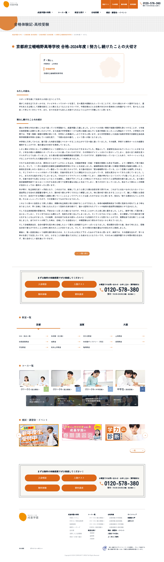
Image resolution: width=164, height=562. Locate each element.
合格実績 (95, 12)
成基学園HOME (17, 35)
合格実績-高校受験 (30, 35)
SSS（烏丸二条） (25, 336)
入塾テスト (105, 4)
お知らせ (131, 521)
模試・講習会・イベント (116, 12)
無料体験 (124, 4)
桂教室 (53, 341)
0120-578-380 (151, 3)
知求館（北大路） (57, 336)
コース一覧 (62, 12)
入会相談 (115, 4)
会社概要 (21, 548)
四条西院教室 (24, 341)
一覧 (134, 450)
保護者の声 (131, 518)
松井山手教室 (56, 347)
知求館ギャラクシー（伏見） (93, 341)
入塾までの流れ (113, 533)
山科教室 (118, 336)
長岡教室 (118, 341)
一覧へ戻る (84, 253)
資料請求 (133, 4)
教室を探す (79, 12)
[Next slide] (145, 435)
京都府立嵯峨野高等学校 (63, 35)
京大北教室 (87, 336)
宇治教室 (22, 347)
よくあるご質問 (113, 537)
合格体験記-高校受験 (46, 35)
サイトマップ (132, 514)
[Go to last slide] (19, 435)
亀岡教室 (86, 347)
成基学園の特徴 (44, 12)
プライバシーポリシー (36, 548)
